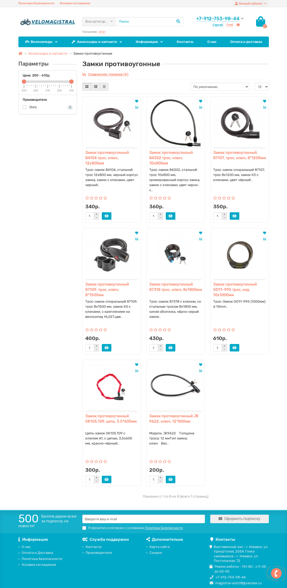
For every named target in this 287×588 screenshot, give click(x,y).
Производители (99, 553)
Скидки (155, 553)
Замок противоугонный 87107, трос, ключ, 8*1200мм (239, 155)
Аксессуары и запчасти (94, 42)
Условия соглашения (75, 3)
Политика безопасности (36, 3)
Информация (147, 42)
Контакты (185, 42)
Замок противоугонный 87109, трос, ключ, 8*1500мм (107, 289)
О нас (211, 42)
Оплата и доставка (246, 42)
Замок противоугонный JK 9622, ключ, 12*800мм (174, 419)
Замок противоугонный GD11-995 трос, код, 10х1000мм (235, 289)
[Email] (143, 519)
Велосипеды (39, 42)
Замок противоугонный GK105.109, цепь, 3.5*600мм (111, 419)
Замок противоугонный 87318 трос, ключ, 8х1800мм (175, 287)
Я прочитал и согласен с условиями (132, 528)
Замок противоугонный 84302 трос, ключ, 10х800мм (171, 158)
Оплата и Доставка (37, 553)
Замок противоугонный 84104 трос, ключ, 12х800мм (107, 158)
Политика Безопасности (42, 559)
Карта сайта (159, 547)
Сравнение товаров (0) (105, 74)
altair (102, 32)
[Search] (149, 21)
